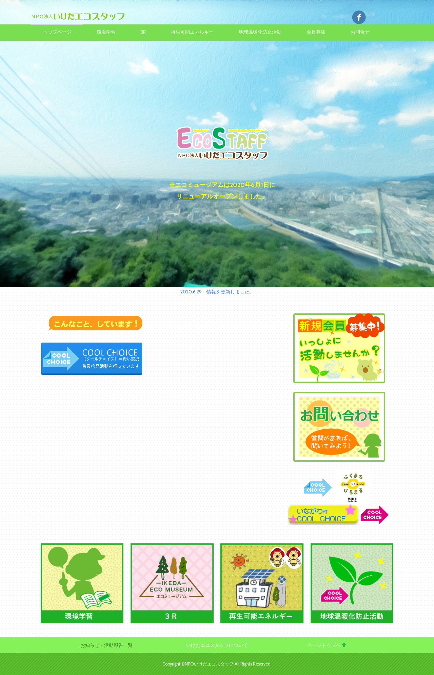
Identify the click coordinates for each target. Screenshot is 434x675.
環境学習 (106, 32)
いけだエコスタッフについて (217, 645)
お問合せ (360, 32)
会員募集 (316, 32)
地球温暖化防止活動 (260, 32)
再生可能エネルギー (192, 32)
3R (143, 32)
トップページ (57, 32)
